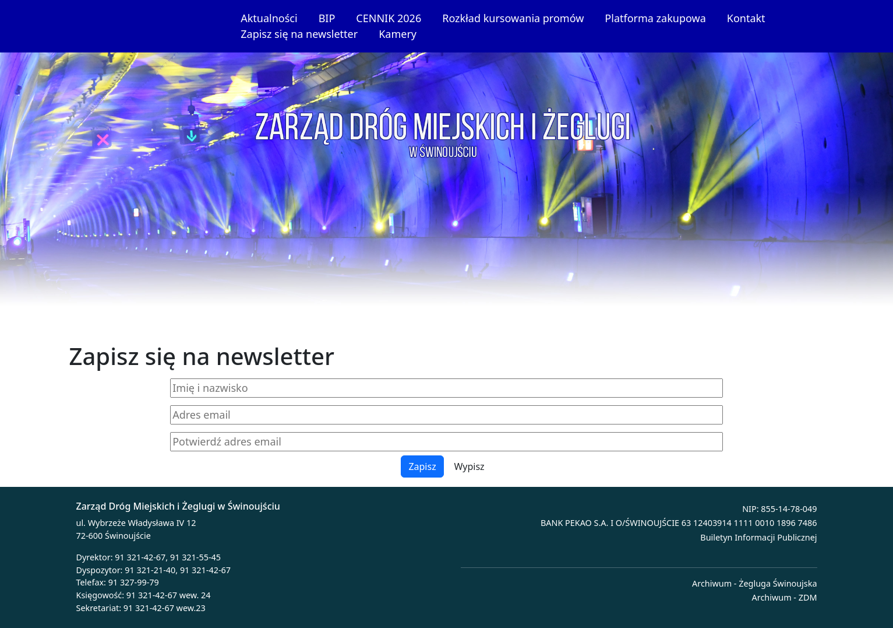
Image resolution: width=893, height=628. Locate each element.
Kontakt (746, 18)
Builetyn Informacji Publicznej (758, 537)
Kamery (398, 34)
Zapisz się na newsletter (299, 34)
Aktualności (269, 18)
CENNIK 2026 (388, 18)
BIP (327, 18)
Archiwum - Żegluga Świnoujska (754, 583)
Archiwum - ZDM (784, 597)
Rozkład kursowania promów (513, 18)
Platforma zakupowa (655, 18)
